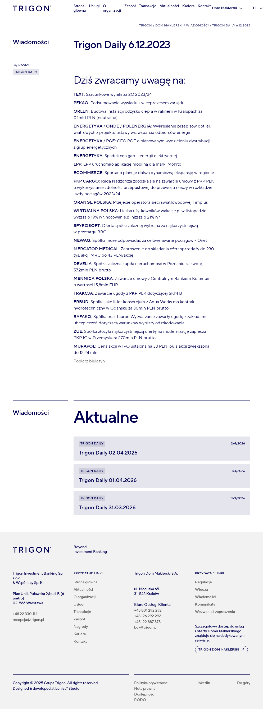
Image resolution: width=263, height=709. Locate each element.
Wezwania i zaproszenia (215, 612)
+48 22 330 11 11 (26, 614)
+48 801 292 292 (148, 610)
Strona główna (80, 8)
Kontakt (204, 6)
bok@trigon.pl (145, 627)
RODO (140, 700)
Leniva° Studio (67, 688)
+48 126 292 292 (147, 616)
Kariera (188, 6)
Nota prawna (144, 689)
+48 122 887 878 (147, 622)
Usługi (94, 6)
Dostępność (144, 694)
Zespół (130, 6)
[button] (227, 8)
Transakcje (147, 6)
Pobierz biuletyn (89, 361)
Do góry (243, 683)
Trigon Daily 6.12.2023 (231, 26)
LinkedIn (203, 683)
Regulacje (203, 582)
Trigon (145, 26)
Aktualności (169, 6)
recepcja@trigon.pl (28, 620)
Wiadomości (197, 26)
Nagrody (81, 626)
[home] (32, 8)
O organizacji (112, 8)
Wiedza (201, 589)
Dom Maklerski (169, 26)
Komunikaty (205, 604)
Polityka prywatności (151, 683)
